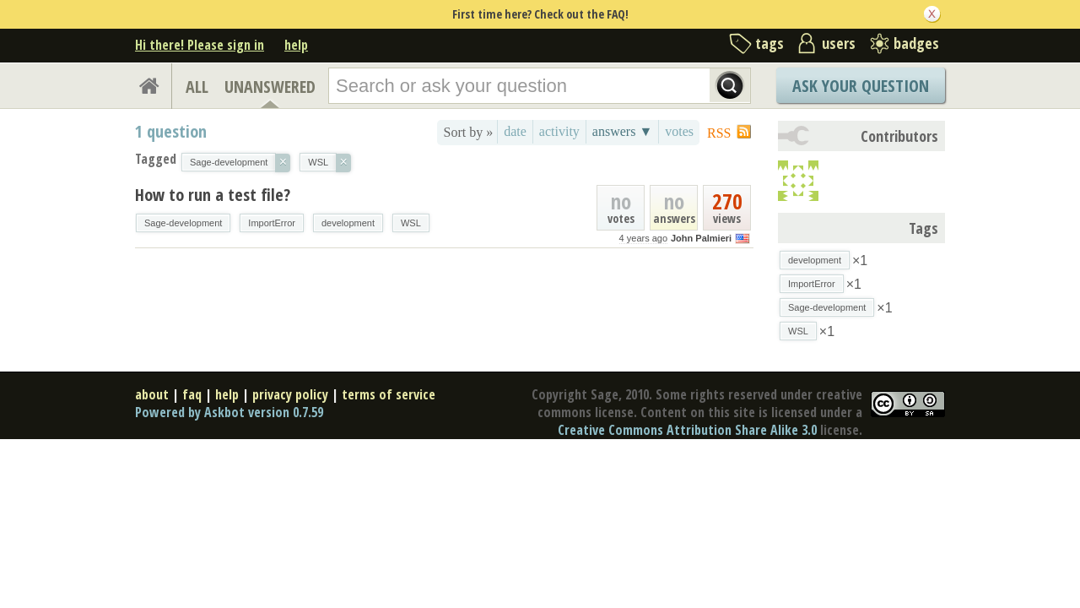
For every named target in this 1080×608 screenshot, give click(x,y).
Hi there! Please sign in (199, 44)
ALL (197, 86)
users (839, 43)
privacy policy (290, 394)
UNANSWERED (270, 86)
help (296, 44)
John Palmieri (701, 238)
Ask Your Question (860, 85)
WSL (411, 223)
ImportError (271, 223)
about (152, 394)
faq (192, 394)
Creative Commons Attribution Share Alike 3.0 (687, 430)
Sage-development (183, 223)
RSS (719, 133)
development (348, 223)
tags (769, 43)
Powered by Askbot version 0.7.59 (229, 412)
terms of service (388, 394)
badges (916, 43)
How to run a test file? (212, 194)
